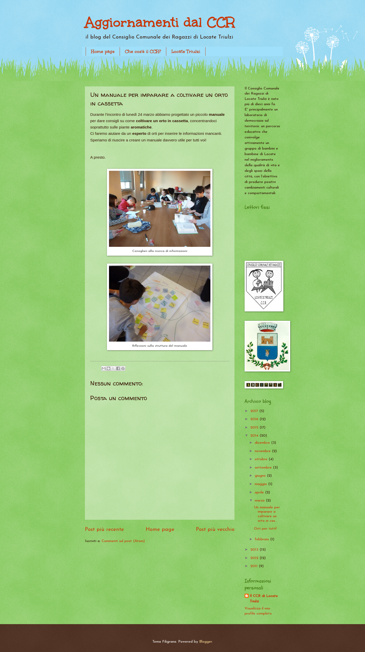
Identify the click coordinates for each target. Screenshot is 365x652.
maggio (261, 484)
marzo (260, 500)
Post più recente (104, 529)
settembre (264, 468)
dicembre (263, 443)
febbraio (262, 539)
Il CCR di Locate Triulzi (264, 598)
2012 (255, 558)
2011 (254, 566)
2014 (255, 436)
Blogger (205, 642)
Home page (103, 51)
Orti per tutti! (265, 529)
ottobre (262, 459)
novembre (263, 451)
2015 (255, 428)
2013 (255, 550)
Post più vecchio (215, 529)
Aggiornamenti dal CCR (160, 22)
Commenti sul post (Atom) (123, 541)
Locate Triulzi (185, 51)
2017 (254, 411)
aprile (260, 492)
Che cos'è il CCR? (143, 51)
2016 (255, 419)
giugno (261, 476)
